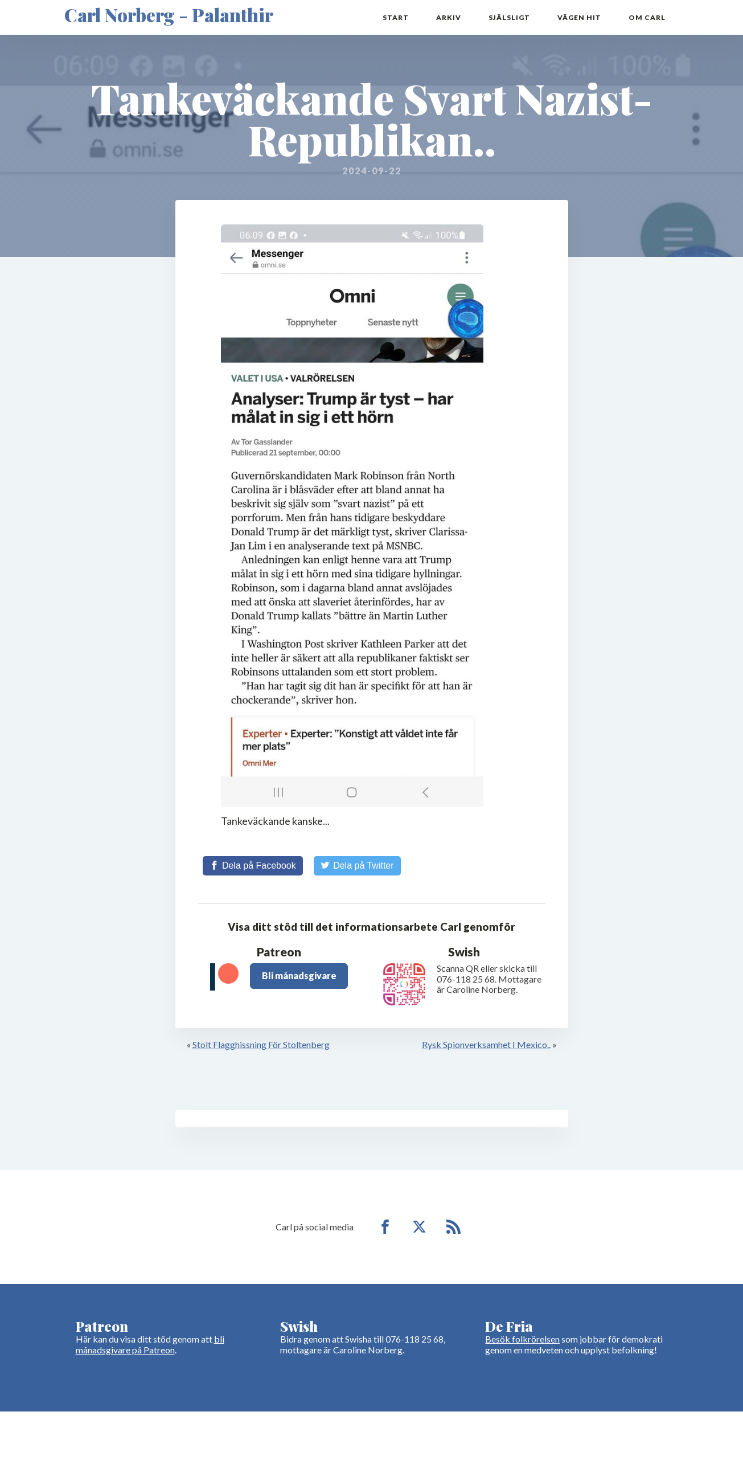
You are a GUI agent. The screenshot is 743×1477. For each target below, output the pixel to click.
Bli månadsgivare (299, 975)
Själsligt (509, 17)
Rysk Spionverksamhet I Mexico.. (486, 1044)
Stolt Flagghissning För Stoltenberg (261, 1044)
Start (396, 17)
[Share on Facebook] (253, 865)
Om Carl (647, 17)
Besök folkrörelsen (522, 1338)
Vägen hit (579, 17)
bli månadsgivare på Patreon (150, 1344)
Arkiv (448, 17)
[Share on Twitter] (357, 865)
